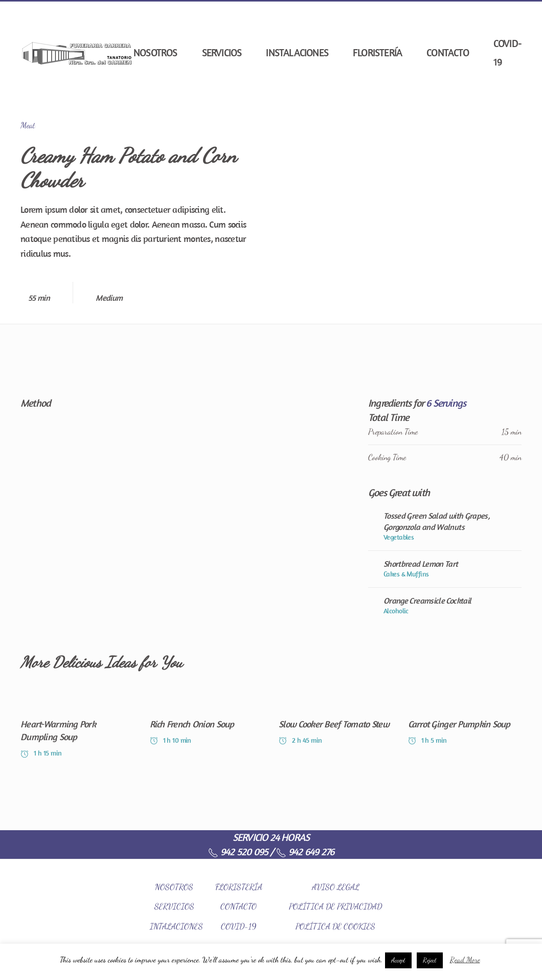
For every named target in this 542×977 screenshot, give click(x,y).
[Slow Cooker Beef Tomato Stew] (336, 726)
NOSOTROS (174, 887)
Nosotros (155, 52)
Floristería (377, 52)
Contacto (447, 52)
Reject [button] (430, 960)
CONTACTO (238, 906)
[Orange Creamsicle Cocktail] (445, 605)
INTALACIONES (176, 926)
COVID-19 (507, 52)
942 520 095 (238, 851)
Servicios (222, 52)
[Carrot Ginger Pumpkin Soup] (465, 726)
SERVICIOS (174, 906)
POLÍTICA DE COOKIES (335, 926)
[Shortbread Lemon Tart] (445, 569)
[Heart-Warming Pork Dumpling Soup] (77, 726)
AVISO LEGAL (335, 887)
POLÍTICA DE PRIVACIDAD (335, 906)
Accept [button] (398, 960)
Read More (465, 959)
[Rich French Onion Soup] (207, 726)
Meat (27, 125)
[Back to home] (76, 53)
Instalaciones (297, 52)
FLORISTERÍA (238, 887)
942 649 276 (305, 851)
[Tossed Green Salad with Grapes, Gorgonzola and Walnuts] (445, 526)
